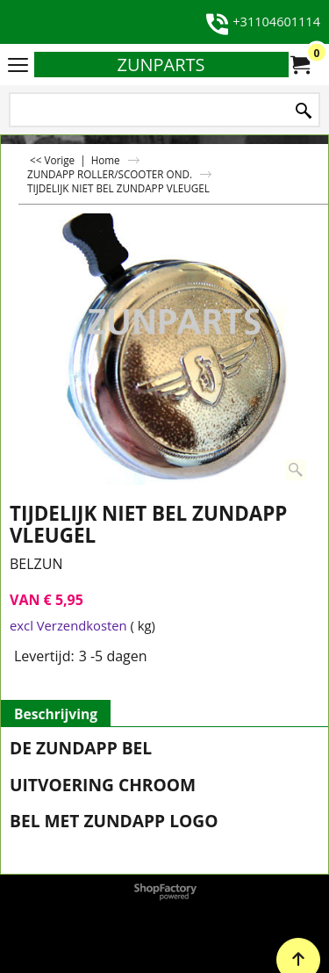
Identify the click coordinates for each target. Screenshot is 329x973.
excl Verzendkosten (68, 625)
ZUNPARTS (160, 64)
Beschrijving (55, 714)
